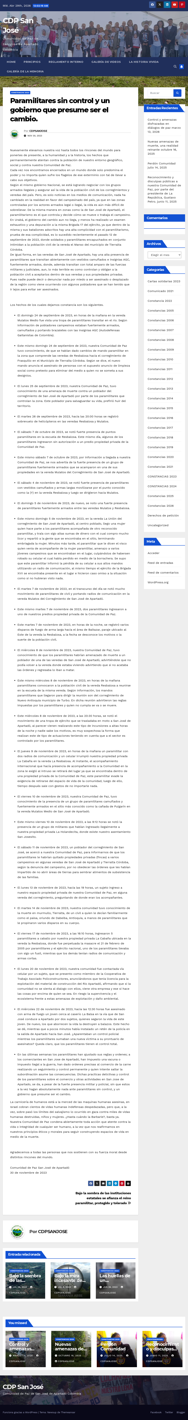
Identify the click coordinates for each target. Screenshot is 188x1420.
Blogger (181, 1412)
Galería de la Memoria (25, 71)
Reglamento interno (66, 62)
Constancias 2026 (161, 505)
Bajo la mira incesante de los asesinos (68, 1280)
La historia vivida (144, 62)
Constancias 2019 (160, 447)
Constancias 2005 (161, 310)
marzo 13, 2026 (23, 1355)
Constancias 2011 (160, 369)
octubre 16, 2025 (69, 1355)
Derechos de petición (163, 515)
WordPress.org (158, 582)
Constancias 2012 (160, 379)
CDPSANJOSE (38, 131)
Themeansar (68, 1412)
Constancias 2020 (161, 457)
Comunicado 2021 (160, 291)
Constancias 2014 (160, 398)
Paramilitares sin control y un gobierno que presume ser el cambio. (60, 109)
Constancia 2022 (160, 301)
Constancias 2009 (161, 349)
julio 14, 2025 (114, 1355)
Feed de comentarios (163, 572)
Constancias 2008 (161, 340)
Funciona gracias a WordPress (20, 1412)
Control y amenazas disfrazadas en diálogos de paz (162, 123)
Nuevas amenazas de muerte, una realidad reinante (163, 145)
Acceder (154, 553)
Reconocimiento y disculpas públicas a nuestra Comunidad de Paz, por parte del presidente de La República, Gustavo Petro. (164, 189)
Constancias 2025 (161, 496)
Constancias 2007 (161, 330)
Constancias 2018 (160, 437)
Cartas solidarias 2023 (164, 281)
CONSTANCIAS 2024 (162, 486)
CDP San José (23, 1387)
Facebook (156, 1412)
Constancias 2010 (160, 359)
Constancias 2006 (161, 320)
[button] (175, 66)
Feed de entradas (160, 563)
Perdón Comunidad (162, 163)
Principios (32, 62)
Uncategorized (158, 525)
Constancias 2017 (160, 427)
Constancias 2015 (160, 408)
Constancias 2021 (160, 466)
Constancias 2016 (160, 418)
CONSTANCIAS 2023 (20, 93)
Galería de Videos (106, 62)
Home (11, 62)
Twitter (169, 1412)
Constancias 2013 (160, 388)
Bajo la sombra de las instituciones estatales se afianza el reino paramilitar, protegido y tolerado (103, 1198)
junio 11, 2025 (159, 1355)
